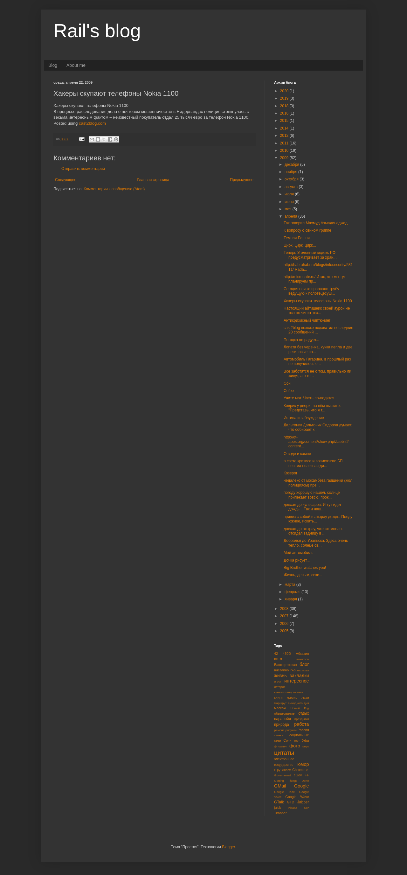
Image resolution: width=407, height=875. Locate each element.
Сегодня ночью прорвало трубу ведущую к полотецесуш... (311, 291)
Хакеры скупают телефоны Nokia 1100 (318, 301)
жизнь (280, 675)
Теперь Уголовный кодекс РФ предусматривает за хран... (310, 254)
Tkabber (280, 813)
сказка (278, 735)
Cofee (289, 390)
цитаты (284, 752)
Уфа (305, 740)
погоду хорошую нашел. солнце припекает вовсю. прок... (312, 494)
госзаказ (303, 670)
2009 (285, 158)
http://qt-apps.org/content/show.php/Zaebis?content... (316, 442)
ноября (291, 172)
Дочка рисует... (297, 560)
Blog (52, 65)
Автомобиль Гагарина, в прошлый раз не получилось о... (317, 361)
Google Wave (297, 797)
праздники (301, 719)
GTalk (279, 802)
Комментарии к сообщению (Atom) (114, 189)
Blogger (228, 847)
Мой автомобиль (298, 552)
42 (276, 653)
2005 (285, 631)
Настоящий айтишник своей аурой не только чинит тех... (317, 310)
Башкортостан (285, 665)
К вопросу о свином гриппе (307, 230)
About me (76, 65)
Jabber (303, 802)
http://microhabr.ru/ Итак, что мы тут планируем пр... (315, 279)
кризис (292, 697)
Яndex (286, 770)
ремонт (279, 730)
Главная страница (153, 180)
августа (292, 187)
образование (284, 713)
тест (297, 740)
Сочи (287, 740)
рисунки (291, 730)
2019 (285, 98)
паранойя (282, 719)
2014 (285, 128)
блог (304, 664)
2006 (285, 623)
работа (301, 724)
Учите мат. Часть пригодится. (309, 398)
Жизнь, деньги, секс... (303, 575)
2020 (285, 91)
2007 (285, 616)
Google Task (284, 792)
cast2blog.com (92, 123)
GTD (290, 802)
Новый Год (299, 708)
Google (301, 785)
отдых (303, 713)
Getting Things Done (291, 780)
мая (289, 209)
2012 (285, 135)
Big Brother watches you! (305, 567)
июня (290, 202)
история (280, 687)
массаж (280, 708)
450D (287, 653)
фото (294, 745)
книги (278, 697)
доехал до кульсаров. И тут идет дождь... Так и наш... (312, 506)
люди (305, 697)
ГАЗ (293, 670)
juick (277, 807)
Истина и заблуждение (304, 418)
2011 (285, 143)
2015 (285, 120)
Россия (303, 730)
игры (277, 681)
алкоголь (302, 659)
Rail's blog (97, 30)
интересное (296, 680)
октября (292, 179)
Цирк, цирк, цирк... (300, 245)
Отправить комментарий (83, 168)
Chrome (298, 770)
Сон (287, 383)
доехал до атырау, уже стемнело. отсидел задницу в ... (313, 531)
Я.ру (277, 770)
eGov (297, 775)
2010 (285, 150)
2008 (285, 608)
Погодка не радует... (301, 340)
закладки (299, 675)
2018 (285, 106)
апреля (291, 216)
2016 (285, 113)
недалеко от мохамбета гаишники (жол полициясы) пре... (318, 482)
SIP (306, 807)
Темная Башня (297, 238)
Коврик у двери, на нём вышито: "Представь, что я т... (312, 407)
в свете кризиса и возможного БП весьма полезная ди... (313, 463)
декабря (292, 164)
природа (281, 724)
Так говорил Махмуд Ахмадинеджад (316, 223)
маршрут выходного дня (291, 703)
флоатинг (280, 746)
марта (290, 584)
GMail (280, 785)
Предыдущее (241, 180)
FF (307, 775)
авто (278, 659)
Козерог (290, 473)
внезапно (281, 670)
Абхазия (302, 653)
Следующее (65, 180)
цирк (305, 746)
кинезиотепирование (288, 692)
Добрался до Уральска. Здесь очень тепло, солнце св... (316, 542)
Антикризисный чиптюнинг (307, 320)
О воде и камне (297, 454)
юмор (303, 764)
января (291, 599)
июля (290, 194)
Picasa (292, 807)
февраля (293, 592)
